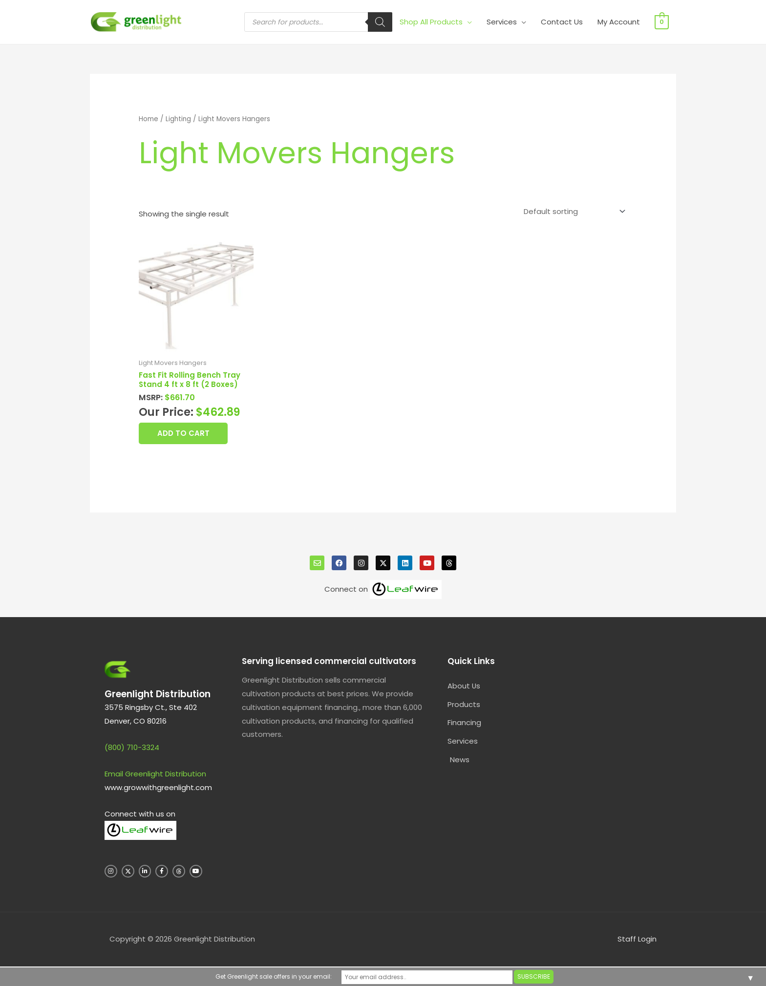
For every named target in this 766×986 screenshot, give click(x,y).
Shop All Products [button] (432, 22)
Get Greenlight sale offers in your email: (300, 976)
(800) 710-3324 (132, 748)
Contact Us (563, 22)
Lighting (179, 119)
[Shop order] (572, 211)
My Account (619, 22)
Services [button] (503, 22)
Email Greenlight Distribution (155, 775)
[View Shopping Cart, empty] (662, 22)
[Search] (381, 22)
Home (148, 119)
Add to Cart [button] (184, 434)
